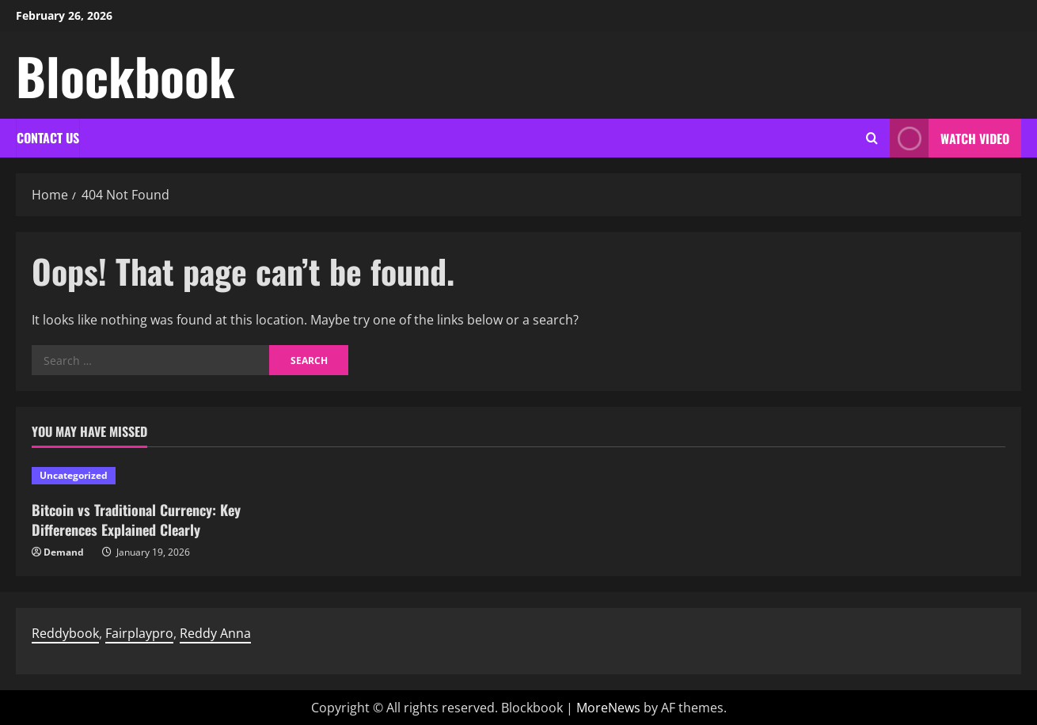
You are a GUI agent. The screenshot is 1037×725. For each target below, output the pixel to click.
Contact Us (48, 137)
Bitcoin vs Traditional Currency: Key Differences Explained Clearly (136, 519)
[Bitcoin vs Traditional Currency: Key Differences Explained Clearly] (148, 475)
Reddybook (65, 633)
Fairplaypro (139, 633)
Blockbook (125, 75)
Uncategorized (74, 475)
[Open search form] (872, 138)
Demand (64, 552)
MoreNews (608, 707)
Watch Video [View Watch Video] (949, 138)
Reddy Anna (215, 633)
